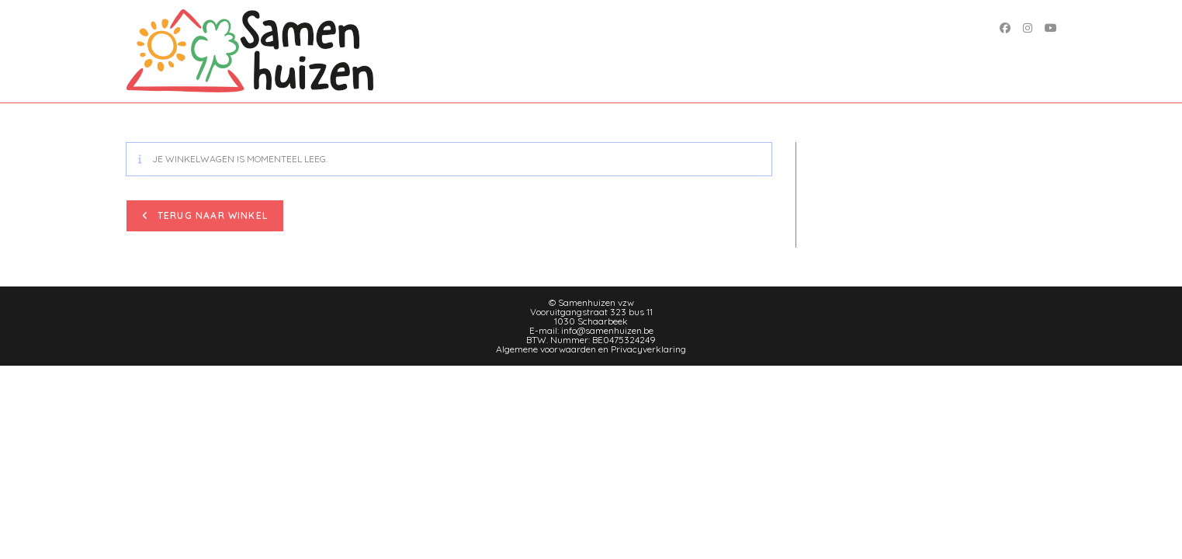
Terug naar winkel (211, 215)
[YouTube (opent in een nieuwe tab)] (1050, 28)
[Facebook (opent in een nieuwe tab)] (1005, 28)
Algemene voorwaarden (546, 349)
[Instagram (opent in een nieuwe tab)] (1027, 28)
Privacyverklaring (648, 349)
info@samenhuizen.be (607, 330)
